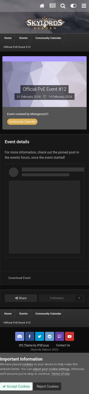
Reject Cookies (47, 386)
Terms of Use (60, 373)
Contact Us (63, 345)
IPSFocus (43, 345)
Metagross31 (39, 114)
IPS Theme (26, 345)
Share (20, 298)
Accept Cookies (16, 386)
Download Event (20, 278)
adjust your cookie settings (51, 369)
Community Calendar (22, 121)
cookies (27, 364)
